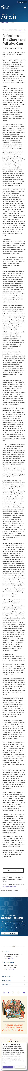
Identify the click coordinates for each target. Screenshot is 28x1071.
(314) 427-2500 (9, 969)
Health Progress (4, 22)
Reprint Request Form (10, 933)
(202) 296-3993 (9, 958)
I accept (8, 1067)
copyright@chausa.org (9, 886)
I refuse (20, 1067)
